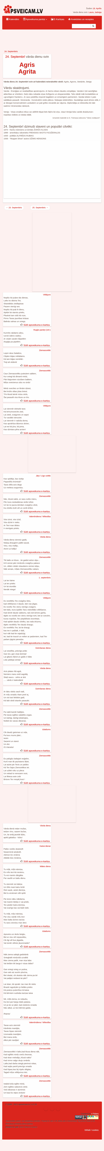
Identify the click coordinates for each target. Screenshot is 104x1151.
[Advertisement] (52, 169)
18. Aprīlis (97, 8)
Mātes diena (45, 866)
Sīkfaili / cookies (91, 1130)
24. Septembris (11, 51)
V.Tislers (94, 1114)
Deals (88, 1121)
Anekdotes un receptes (81, 19)
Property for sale (47, 1121)
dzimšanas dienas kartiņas (23, 1124)
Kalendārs (12, 19)
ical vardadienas (27, 1121)
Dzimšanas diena (42, 648)
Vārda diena (45, 537)
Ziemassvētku (10, 1121)
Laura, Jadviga (95, 12)
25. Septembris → (40, 207)
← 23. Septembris (14, 207)
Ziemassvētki (45, 350)
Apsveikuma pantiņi (35, 19)
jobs (64, 1121)
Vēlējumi (47, 294)
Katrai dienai (45, 846)
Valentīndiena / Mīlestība (40, 516)
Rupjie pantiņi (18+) (42, 330)
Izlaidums (46, 729)
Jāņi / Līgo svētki (43, 476)
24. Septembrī (15, 56)
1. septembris (44, 577)
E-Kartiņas (57, 19)
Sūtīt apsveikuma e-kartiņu (36, 325)
